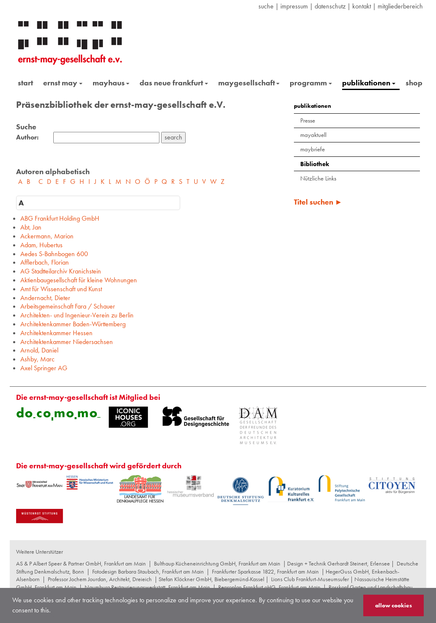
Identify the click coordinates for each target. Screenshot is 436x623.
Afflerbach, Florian (44, 262)
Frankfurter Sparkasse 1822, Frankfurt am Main (265, 571)
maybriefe (312, 149)
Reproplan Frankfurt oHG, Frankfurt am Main (269, 587)
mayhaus (111, 82)
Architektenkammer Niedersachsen (66, 341)
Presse (307, 120)
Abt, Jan (30, 227)
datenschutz (330, 6)
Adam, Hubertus (41, 244)
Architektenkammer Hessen (56, 332)
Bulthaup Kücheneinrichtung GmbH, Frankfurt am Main (217, 563)
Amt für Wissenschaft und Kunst (61, 288)
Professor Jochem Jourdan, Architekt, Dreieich (100, 579)
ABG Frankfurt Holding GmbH (59, 218)
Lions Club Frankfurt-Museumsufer (310, 579)
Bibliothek (314, 164)
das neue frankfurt (174, 82)
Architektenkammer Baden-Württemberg (73, 324)
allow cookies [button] (393, 605)
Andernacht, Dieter (45, 297)
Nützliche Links (318, 178)
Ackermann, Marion (47, 236)
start (25, 82)
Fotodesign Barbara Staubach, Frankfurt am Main (148, 571)
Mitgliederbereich (400, 6)
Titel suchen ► (318, 202)
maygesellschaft (249, 82)
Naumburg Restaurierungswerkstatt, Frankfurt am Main (147, 587)
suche (266, 6)
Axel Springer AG (43, 367)
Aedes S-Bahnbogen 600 (54, 253)
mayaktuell (313, 135)
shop (414, 82)
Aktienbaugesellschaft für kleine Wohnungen (78, 280)
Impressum (294, 6)
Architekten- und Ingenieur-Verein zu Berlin (77, 315)
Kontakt (361, 6)
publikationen (368, 82)
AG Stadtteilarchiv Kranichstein (60, 271)
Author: (27, 137)
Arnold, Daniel (39, 350)
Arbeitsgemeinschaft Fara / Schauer (67, 306)
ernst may (62, 82)
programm (311, 82)
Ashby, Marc (37, 359)
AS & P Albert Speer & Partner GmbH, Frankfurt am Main (81, 563)
